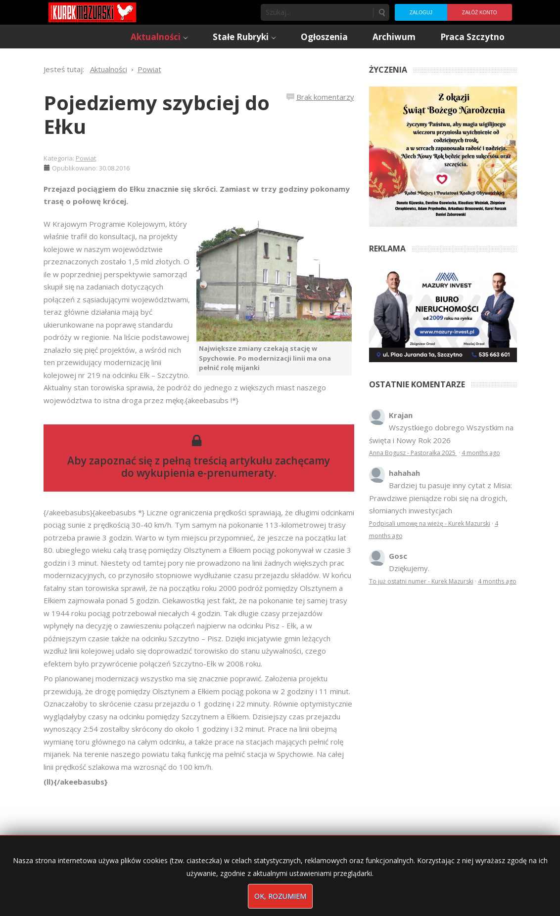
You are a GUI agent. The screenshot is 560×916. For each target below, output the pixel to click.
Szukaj (381, 12)
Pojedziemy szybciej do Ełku (157, 114)
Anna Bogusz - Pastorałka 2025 (413, 453)
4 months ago (481, 453)
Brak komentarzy (325, 97)
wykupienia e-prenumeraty (205, 473)
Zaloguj (421, 12)
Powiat (86, 158)
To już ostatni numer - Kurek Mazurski (421, 581)
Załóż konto (479, 12)
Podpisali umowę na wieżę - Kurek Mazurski (429, 523)
